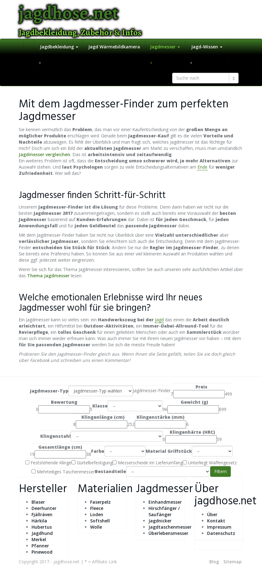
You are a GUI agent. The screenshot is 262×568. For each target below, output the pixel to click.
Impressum (219, 527)
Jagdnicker (160, 521)
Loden (96, 514)
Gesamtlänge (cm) (60, 447)
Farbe (97, 451)
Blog (214, 562)
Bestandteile (110, 471)
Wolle (96, 527)
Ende (202, 167)
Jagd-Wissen (206, 47)
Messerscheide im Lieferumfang (148, 463)
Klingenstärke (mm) (160, 417)
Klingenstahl (55, 436)
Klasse (100, 406)
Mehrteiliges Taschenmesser (63, 472)
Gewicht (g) (194, 402)
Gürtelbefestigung (92, 463)
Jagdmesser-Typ (49, 391)
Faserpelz (100, 502)
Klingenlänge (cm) (102, 417)
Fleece (96, 508)
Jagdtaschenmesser (170, 527)
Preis (201, 387)
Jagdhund (42, 533)
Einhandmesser (165, 502)
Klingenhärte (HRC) (192, 432)
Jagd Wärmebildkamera (114, 47)
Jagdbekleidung (58, 47)
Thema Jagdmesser (48, 276)
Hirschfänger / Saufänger (164, 511)
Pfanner (40, 546)
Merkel (39, 539)
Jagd (159, 320)
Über (212, 514)
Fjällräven (42, 514)
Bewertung (64, 402)
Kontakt (216, 521)
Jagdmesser (165, 47)
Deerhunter (44, 508)
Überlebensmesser (168, 533)
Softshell (100, 521)
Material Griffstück (169, 451)
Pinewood (42, 552)
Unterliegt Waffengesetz (210, 463)
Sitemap (232, 562)
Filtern (220, 471)
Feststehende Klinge (48, 463)
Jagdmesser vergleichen (44, 154)
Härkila (39, 521)
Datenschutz (221, 533)
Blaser (38, 502)
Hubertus (42, 527)
